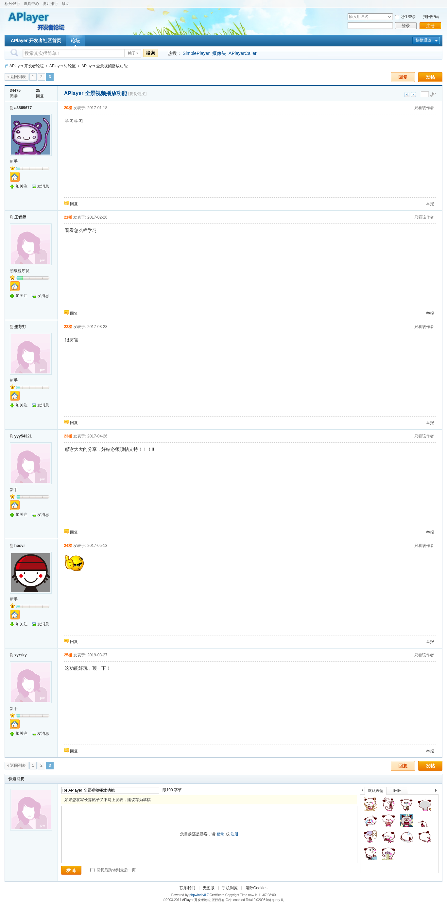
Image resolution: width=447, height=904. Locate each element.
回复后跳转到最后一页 (113, 870)
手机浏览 (230, 888)
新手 (14, 161)
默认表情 (376, 790)
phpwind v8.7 (199, 895)
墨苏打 (20, 326)
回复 (402, 77)
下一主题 (413, 94)
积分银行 (12, 3)
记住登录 (408, 16)
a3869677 (23, 108)
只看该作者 (424, 108)
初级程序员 (19, 271)
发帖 (430, 77)
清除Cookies (256, 888)
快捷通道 (423, 40)
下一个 (437, 791)
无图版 (209, 888)
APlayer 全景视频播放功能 (104, 66)
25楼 (68, 655)
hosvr (19, 545)
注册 (430, 25)
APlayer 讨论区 (62, 66)
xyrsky (20, 655)
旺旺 (397, 790)
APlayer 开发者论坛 (26, 66)
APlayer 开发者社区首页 (36, 40)
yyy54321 (23, 436)
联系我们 (187, 888)
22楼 (68, 326)
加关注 (21, 186)
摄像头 (219, 53)
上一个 (362, 791)
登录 (406, 25)
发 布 (71, 870)
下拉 (389, 16)
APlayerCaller (243, 53)
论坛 (75, 40)
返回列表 (18, 76)
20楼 (68, 108)
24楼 (68, 545)
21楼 (68, 217)
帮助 (65, 3)
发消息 (43, 186)
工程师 (20, 217)
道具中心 (31, 3)
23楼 (68, 436)
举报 (430, 204)
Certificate (217, 895)
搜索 (150, 53)
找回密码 (431, 16)
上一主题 (406, 94)
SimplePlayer (196, 53)
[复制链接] (137, 93)
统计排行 (50, 3)
